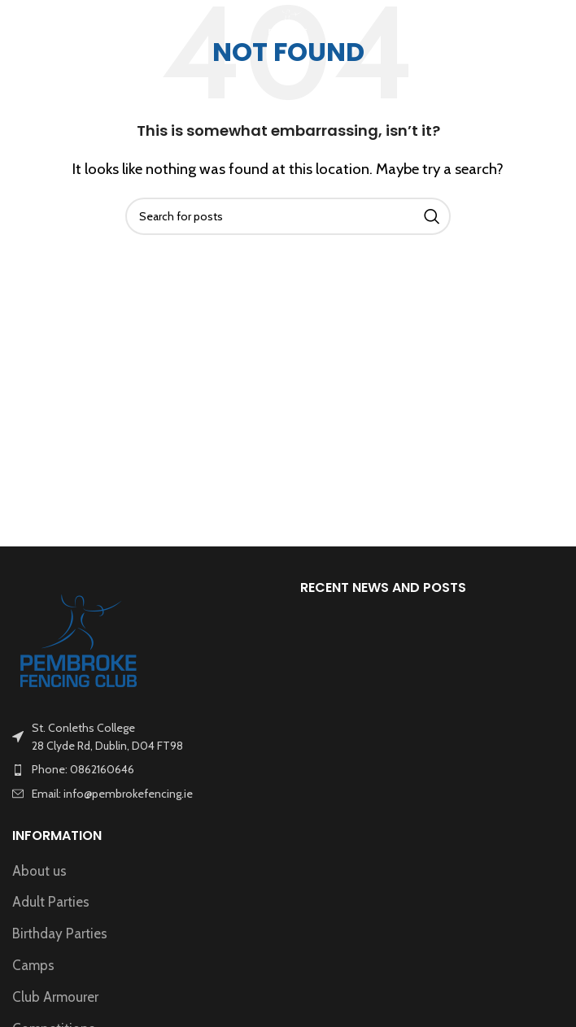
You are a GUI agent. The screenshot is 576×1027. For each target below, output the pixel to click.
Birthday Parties (59, 933)
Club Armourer (55, 997)
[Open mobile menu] (39, 24)
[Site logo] (288, 23)
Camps (33, 965)
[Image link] (79, 639)
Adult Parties (50, 902)
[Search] (288, 216)
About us (39, 871)
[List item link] (144, 769)
